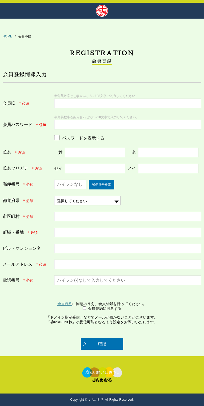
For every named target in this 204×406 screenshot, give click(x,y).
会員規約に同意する (104, 308)
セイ (58, 168)
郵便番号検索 (101, 185)
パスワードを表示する (83, 138)
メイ (132, 168)
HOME (7, 36)
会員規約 (64, 304)
